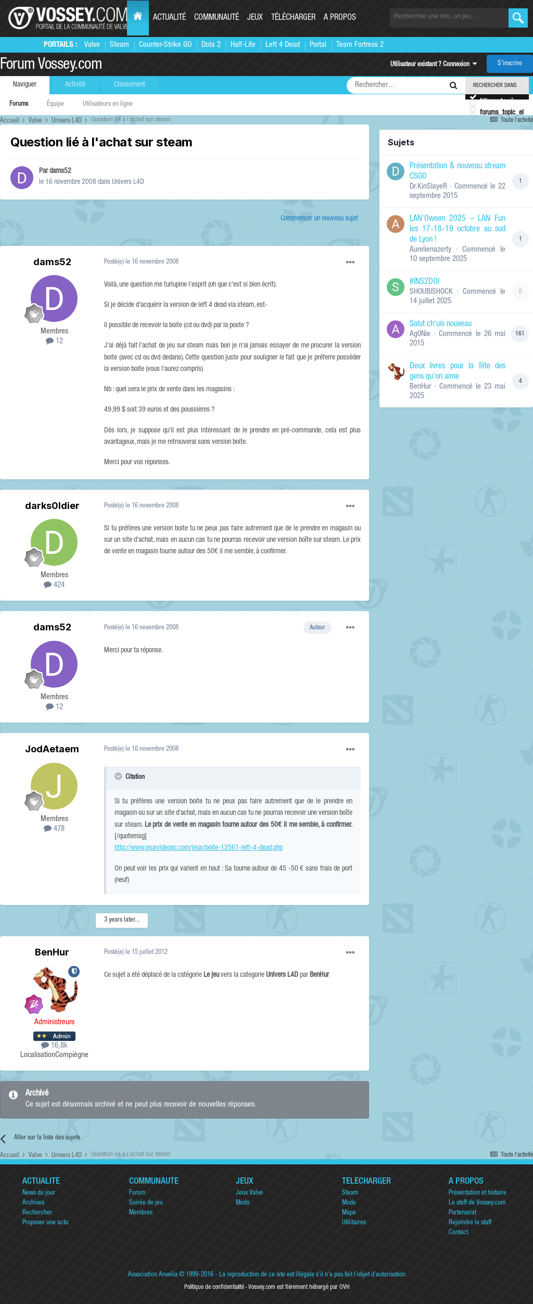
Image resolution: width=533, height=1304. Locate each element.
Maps (349, 1213)
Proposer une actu (45, 1223)
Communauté (216, 18)
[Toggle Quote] (119, 776)
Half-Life (243, 45)
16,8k (54, 1046)
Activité (75, 85)
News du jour (38, 1193)
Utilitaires (354, 1223)
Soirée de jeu (146, 1203)
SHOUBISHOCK (431, 292)
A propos (340, 18)
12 (54, 341)
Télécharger (293, 18)
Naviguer (24, 85)
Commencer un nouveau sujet (319, 218)
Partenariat (462, 1213)
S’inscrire (510, 63)
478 (54, 829)
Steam (119, 45)
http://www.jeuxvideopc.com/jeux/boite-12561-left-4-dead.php (199, 848)
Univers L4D (128, 182)
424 (54, 585)
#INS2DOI (424, 282)
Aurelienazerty (430, 250)
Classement (129, 85)
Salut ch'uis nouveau (441, 324)
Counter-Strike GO (165, 45)
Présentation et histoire (477, 1193)
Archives (33, 1203)
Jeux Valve (249, 1193)
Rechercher (37, 1213)
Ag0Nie (420, 334)
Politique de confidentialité (214, 1287)
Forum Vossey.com (51, 65)
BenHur (52, 952)
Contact (458, 1233)
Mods (242, 1203)
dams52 (60, 171)
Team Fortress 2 (360, 45)
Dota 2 (211, 45)
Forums (18, 104)
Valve (92, 45)
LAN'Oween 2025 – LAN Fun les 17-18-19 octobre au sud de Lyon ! (457, 229)
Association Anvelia (152, 1275)
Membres (141, 1213)
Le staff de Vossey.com (477, 1203)
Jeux (255, 18)
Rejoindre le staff (470, 1223)
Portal (318, 45)
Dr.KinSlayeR (428, 187)
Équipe (55, 104)
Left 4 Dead (282, 45)
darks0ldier (52, 505)
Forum (137, 1193)
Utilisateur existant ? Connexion (433, 64)
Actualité (169, 18)
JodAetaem (52, 748)
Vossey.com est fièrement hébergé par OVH (298, 1287)
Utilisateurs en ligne (108, 104)
